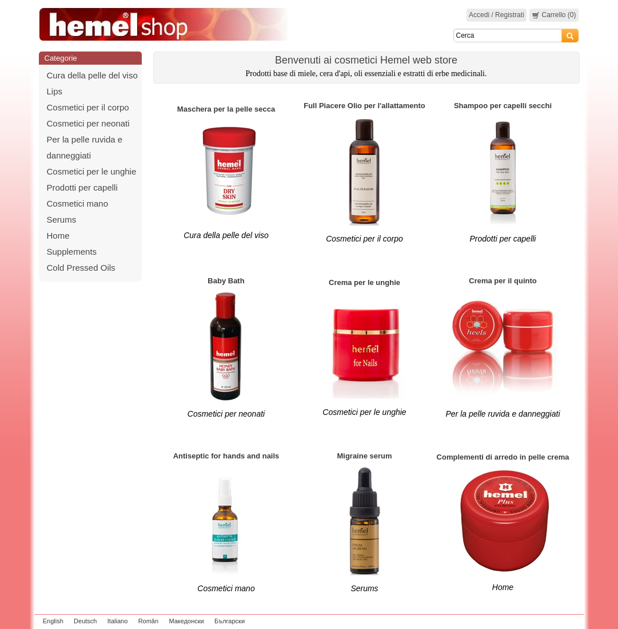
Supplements (72, 251)
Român (148, 621)
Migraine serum (364, 456)
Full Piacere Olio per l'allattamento (364, 105)
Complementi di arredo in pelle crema (503, 457)
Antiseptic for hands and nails (226, 456)
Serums (62, 219)
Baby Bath (226, 280)
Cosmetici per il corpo (88, 107)
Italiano (117, 621)
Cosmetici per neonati (88, 123)
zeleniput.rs (564, 621)
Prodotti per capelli (82, 187)
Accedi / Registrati (496, 15)
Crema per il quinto (502, 280)
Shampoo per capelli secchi (503, 105)
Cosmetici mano (78, 203)
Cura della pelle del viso (92, 75)
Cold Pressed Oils (81, 267)
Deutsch (85, 621)
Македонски (186, 621)
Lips (55, 91)
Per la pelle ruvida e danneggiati (502, 413)
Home (58, 235)
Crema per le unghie (364, 282)
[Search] (507, 35)
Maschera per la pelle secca (226, 109)
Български (229, 621)
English (53, 621)
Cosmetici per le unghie (92, 171)
